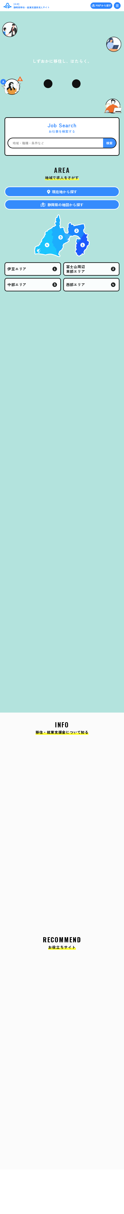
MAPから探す (103, 5)
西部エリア (75, 284)
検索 (109, 143)
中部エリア (16, 284)
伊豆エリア (16, 268)
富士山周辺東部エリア (75, 269)
